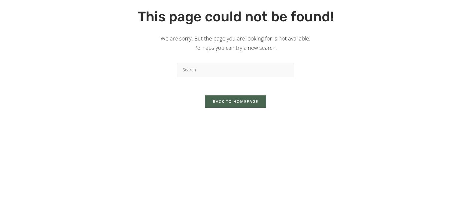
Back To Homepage (235, 101)
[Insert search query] (235, 70)
